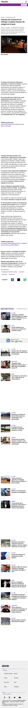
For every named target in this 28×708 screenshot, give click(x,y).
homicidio (4, 274)
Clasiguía (16, 686)
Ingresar (24, 4)
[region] (14, 12)
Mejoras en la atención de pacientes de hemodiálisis (18, 491)
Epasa (15, 673)
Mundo (13, 437)
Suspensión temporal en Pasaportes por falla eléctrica (18, 556)
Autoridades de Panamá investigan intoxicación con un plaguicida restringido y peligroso (19, 597)
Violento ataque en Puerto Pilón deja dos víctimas (18, 620)
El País (13, 313)
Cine (15, 682)
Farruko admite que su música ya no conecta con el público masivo (18, 329)
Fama (12, 325)
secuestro (21, 271)
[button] (12, 279)
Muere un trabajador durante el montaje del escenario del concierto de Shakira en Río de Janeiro (18, 584)
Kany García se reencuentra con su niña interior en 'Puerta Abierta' (19, 377)
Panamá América (8, 673)
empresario (12, 274)
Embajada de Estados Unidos (9, 271)
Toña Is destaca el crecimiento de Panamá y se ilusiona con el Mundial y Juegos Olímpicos (19, 610)
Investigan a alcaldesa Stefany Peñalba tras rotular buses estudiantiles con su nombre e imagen (19, 317)
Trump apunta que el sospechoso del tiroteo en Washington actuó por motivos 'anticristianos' (18, 505)
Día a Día (6, 682)
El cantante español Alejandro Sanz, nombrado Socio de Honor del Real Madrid (14, 244)
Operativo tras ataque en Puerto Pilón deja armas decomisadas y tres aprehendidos (18, 417)
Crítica (5, 678)
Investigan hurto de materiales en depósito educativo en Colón (17, 428)
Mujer (5, 686)
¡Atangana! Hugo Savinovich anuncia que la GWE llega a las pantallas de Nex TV (18, 366)
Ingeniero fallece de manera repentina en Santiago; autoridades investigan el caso (19, 569)
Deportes (14, 361)
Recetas (16, 678)
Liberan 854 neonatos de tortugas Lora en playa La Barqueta (12, 125)
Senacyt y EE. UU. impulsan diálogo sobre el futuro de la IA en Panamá (19, 352)
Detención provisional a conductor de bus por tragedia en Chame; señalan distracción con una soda (19, 544)
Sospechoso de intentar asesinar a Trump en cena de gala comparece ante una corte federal (19, 442)
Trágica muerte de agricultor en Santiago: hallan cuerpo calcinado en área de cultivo (18, 480)
